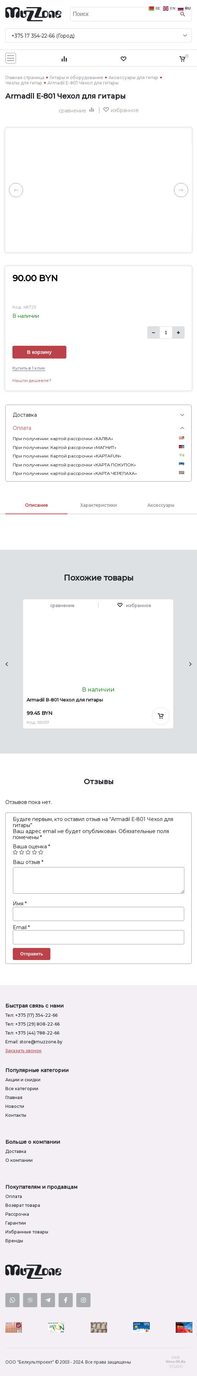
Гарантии (15, 1223)
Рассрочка (17, 1214)
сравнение (77, 110)
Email (21, 927)
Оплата (13, 1196)
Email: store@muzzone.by (33, 1041)
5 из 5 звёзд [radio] (40, 852)
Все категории (21, 1088)
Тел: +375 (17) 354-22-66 (31, 1015)
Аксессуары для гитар (133, 77)
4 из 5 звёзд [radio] (34, 852)
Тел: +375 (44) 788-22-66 (32, 1033)
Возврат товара (22, 1205)
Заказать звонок (23, 1050)
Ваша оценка (31, 846)
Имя (20, 903)
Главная (13, 1097)
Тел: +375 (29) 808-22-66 (32, 1024)
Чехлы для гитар (23, 82)
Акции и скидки (22, 1079)
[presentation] (6, 664)
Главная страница (24, 77)
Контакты (15, 1115)
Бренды (14, 1240)
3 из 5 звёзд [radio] (28, 852)
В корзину (39, 352)
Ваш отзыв (28, 862)
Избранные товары (26, 1231)
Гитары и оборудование (76, 77)
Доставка (15, 1151)
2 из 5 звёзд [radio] (21, 852)
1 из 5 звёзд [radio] (15, 852)
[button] (121, 110)
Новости (14, 1106)
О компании (19, 1160)
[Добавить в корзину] (161, 716)
